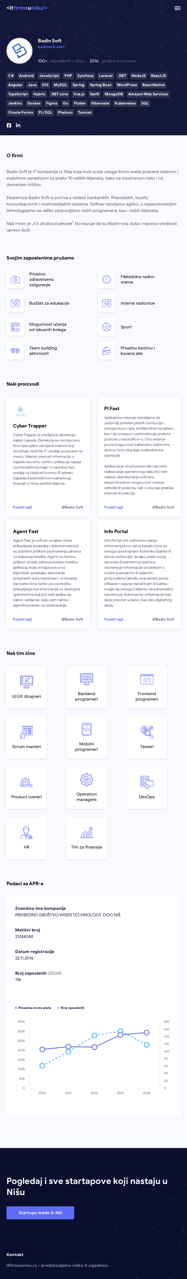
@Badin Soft (72, 507)
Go (65, 103)
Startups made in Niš (40, 1213)
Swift (94, 94)
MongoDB (114, 94)
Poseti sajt (22, 507)
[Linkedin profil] (18, 125)
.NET (122, 75)
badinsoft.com (51, 47)
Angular (15, 85)
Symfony (85, 75)
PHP (68, 75)
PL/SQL (45, 112)
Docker (34, 103)
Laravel (106, 75)
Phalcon (65, 112)
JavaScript (49, 75)
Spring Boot (100, 85)
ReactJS (158, 75)
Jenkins (15, 103)
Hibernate (100, 103)
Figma (51, 103)
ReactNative (153, 85)
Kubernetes (125, 103)
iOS (45, 85)
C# (11, 75)
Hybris (39, 94)
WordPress (127, 85)
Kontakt (15, 1254)
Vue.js (78, 94)
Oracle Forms (20, 112)
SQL (145, 103)
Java (32, 85)
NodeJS (139, 75)
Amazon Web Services (148, 94)
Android (26, 75)
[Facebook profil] (8, 125)
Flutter (80, 103)
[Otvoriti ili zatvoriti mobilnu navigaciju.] (178, 8)
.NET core (59, 94)
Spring (78, 85)
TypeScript (18, 94)
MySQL (60, 85)
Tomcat (85, 112)
